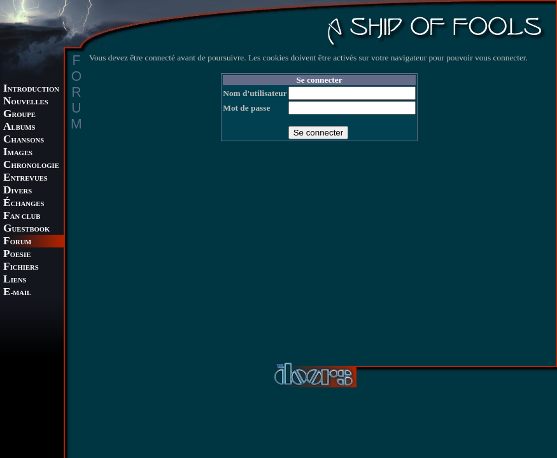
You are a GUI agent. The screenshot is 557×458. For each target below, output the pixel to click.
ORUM (17, 242)
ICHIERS (21, 267)
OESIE (17, 254)
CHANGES (23, 203)
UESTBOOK (26, 229)
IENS (14, 280)
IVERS (17, 191)
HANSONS (23, 140)
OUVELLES (25, 102)
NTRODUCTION (31, 89)
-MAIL (17, 292)
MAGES (17, 152)
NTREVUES (25, 178)
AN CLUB (21, 216)
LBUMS (19, 127)
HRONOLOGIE (31, 165)
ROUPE (19, 114)
